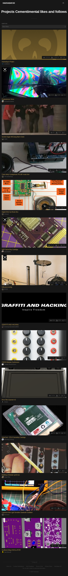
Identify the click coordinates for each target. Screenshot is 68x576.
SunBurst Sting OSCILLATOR (11, 550)
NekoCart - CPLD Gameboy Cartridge (14, 437)
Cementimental (27, 12)
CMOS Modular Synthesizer (10, 362)
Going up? (33, 562)
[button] (63, 3)
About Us (8, 566)
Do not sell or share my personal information (34, 568)
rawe (4, 139)
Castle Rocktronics (9, 364)
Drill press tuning (7, 287)
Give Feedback (30, 566)
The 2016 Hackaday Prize (5, 70)
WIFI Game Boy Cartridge (10, 249)
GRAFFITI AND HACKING (10, 325)
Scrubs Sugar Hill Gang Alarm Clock (13, 137)
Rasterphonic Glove (8, 99)
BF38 (5, 289)
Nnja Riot (6, 477)
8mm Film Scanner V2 (9, 400)
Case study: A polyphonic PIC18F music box (15, 174)
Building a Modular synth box (11, 475)
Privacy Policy (48, 566)
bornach (5, 514)
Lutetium (6, 64)
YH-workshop (7, 176)
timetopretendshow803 (10, 327)
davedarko (6, 251)
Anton (5, 402)
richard (5, 214)
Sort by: (5, 23)
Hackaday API (58, 566)
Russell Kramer (8, 101)
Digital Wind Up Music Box (10, 212)
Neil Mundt (6, 552)
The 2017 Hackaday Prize (5, 220)
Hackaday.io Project (8, 62)
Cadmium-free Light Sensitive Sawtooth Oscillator (17, 512)
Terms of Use (39, 566)
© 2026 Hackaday (34, 571)
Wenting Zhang (8, 439)
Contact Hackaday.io (18, 566)
